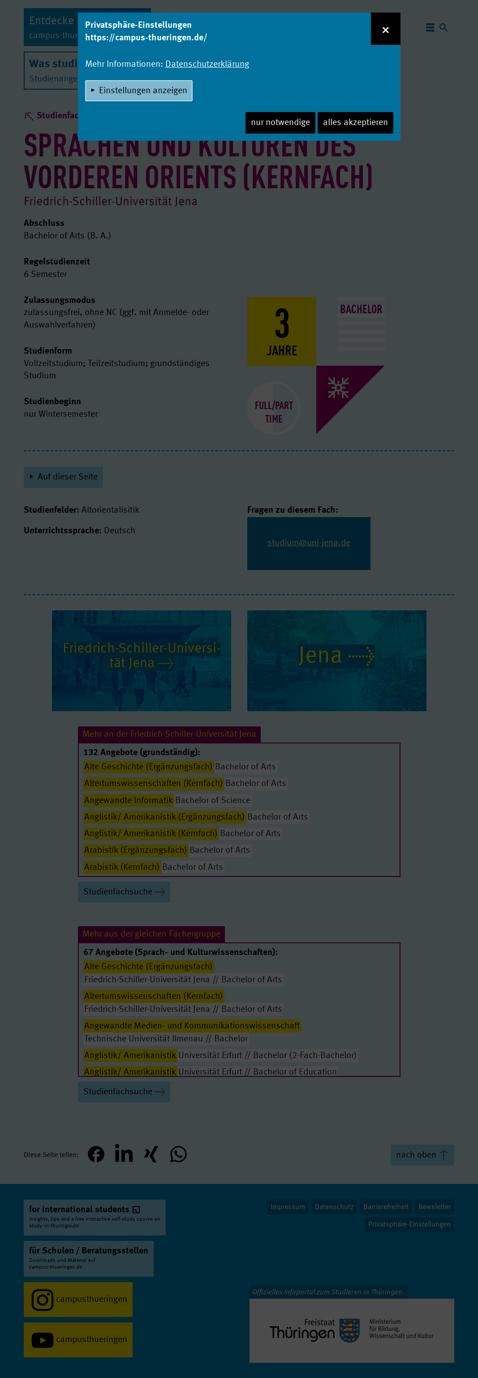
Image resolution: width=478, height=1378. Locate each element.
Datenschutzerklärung (207, 64)
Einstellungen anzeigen (143, 90)
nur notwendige (280, 122)
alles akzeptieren (355, 122)
